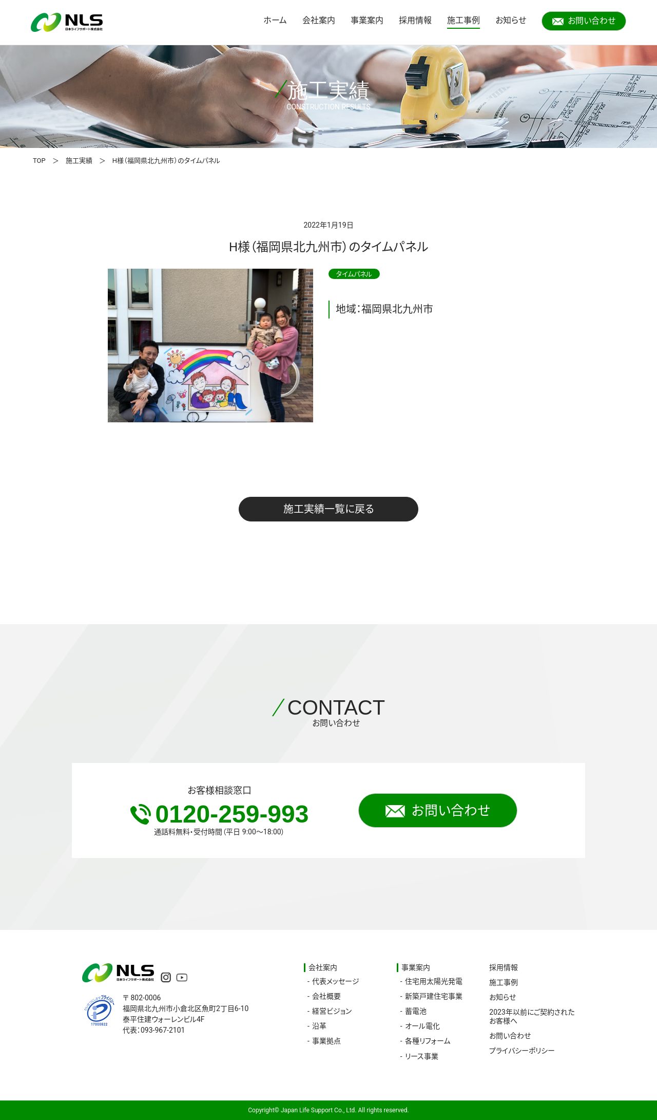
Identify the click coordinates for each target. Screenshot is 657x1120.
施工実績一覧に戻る (328, 509)
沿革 (319, 1026)
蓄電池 (416, 1011)
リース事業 (421, 1056)
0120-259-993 (219, 814)
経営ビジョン (332, 1011)
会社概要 (326, 996)
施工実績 (79, 160)
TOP (39, 160)
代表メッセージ (335, 981)
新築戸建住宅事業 (433, 996)
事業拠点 (326, 1041)
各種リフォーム (427, 1041)
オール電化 (422, 1026)
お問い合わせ (583, 21)
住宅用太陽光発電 (433, 981)
